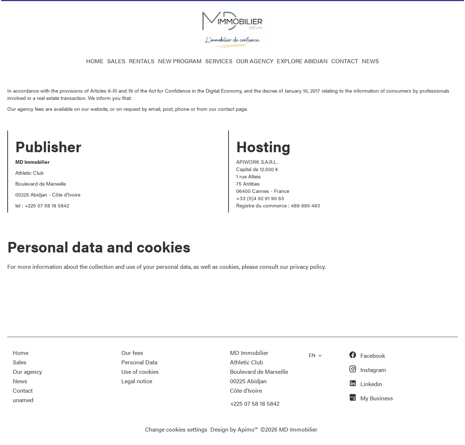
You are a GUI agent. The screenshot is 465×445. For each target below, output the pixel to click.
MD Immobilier (249, 352)
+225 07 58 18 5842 (47, 205)
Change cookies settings (176, 429)
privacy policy (307, 266)
